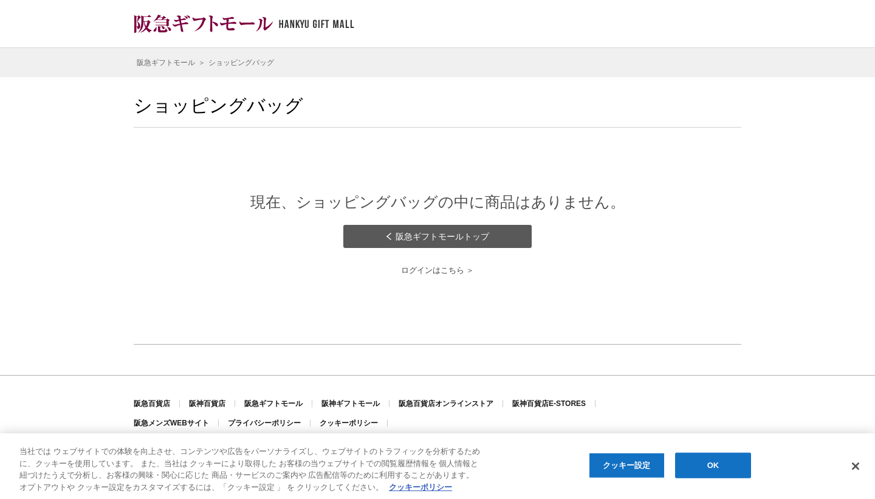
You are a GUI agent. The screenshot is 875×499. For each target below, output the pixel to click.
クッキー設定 (627, 465)
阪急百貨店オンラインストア (446, 403)
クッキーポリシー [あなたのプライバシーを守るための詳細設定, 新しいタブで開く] (420, 487)
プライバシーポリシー (264, 423)
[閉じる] (855, 466)
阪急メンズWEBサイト (171, 423)
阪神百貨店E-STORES (549, 403)
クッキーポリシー (349, 423)
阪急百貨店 (152, 403)
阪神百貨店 (207, 403)
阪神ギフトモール (350, 403)
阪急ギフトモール (273, 403)
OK (713, 465)
